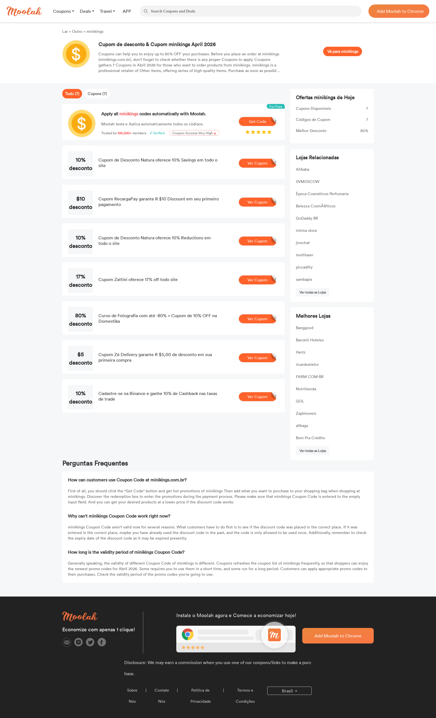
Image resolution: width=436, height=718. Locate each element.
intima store (306, 230)
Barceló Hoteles (310, 339)
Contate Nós (162, 695)
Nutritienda (306, 388)
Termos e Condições (245, 695)
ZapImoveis (306, 413)
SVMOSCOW (307, 181)
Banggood (304, 327)
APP (127, 11)
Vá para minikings (342, 51)
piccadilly (304, 267)
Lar (65, 31)
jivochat (303, 242)
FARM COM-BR (310, 376)
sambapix (304, 279)
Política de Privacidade (200, 695)
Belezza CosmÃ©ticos (315, 205)
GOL (300, 401)
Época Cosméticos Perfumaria (322, 193)
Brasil (288, 691)
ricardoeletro (307, 364)
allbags (302, 425)
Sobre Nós (132, 695)
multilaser (304, 254)
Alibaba (302, 169)
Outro (77, 31)
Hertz (301, 352)
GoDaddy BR (307, 218)
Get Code (263, 121)
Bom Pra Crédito (310, 437)
